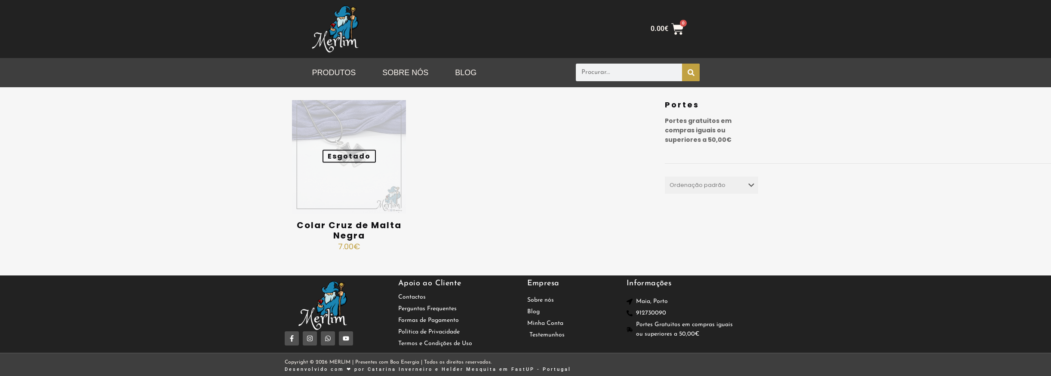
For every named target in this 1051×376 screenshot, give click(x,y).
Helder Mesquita (469, 369)
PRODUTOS (334, 72)
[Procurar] (691, 72)
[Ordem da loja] (711, 185)
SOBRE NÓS (405, 72)
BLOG (465, 72)
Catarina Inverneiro (400, 369)
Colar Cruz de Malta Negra (349, 230)
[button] (336, 72)
